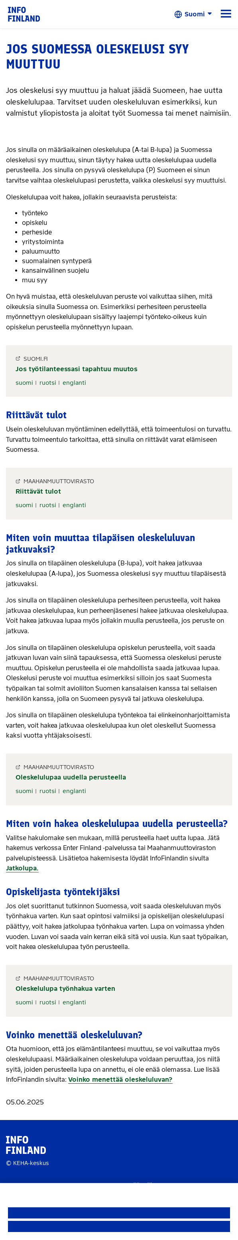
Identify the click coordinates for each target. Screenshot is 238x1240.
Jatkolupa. (22, 868)
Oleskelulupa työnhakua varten (65, 988)
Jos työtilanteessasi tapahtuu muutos (77, 369)
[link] (24, 14)
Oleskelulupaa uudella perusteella (71, 777)
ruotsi (47, 382)
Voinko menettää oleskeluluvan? (120, 1079)
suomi (24, 382)
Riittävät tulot (38, 491)
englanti (74, 382)
